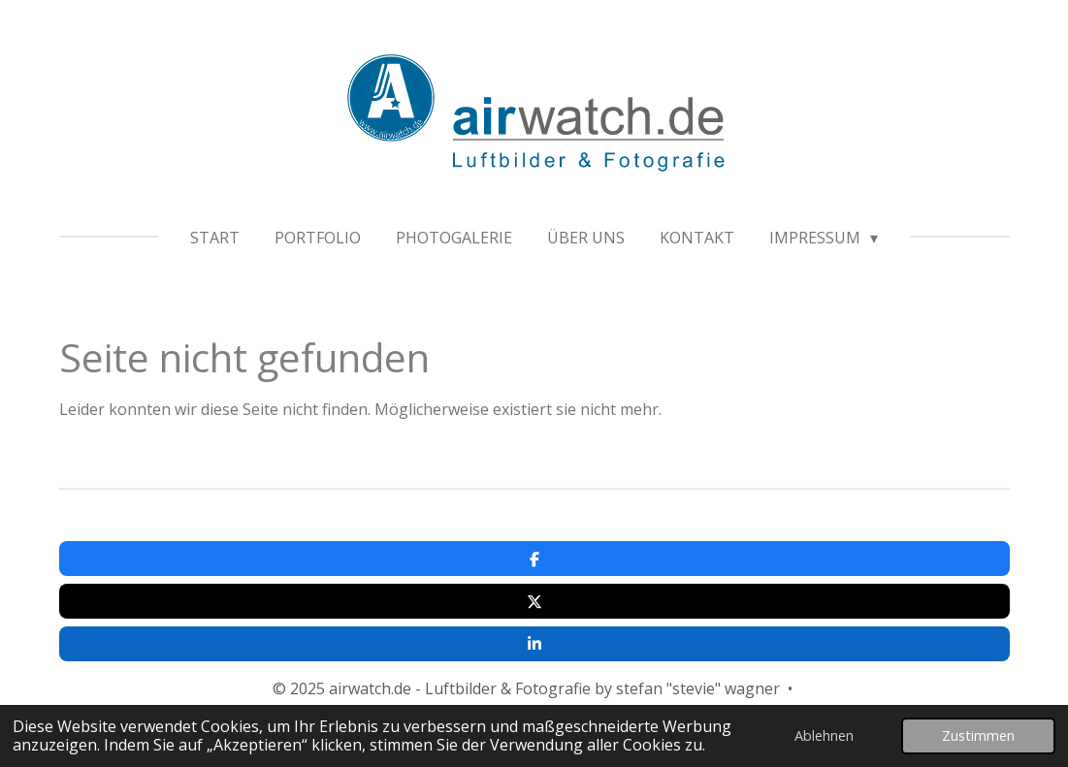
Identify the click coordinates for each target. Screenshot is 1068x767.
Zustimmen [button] (978, 735)
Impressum (442, 649)
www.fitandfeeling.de (579, 626)
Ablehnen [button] (824, 735)
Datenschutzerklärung (585, 649)
